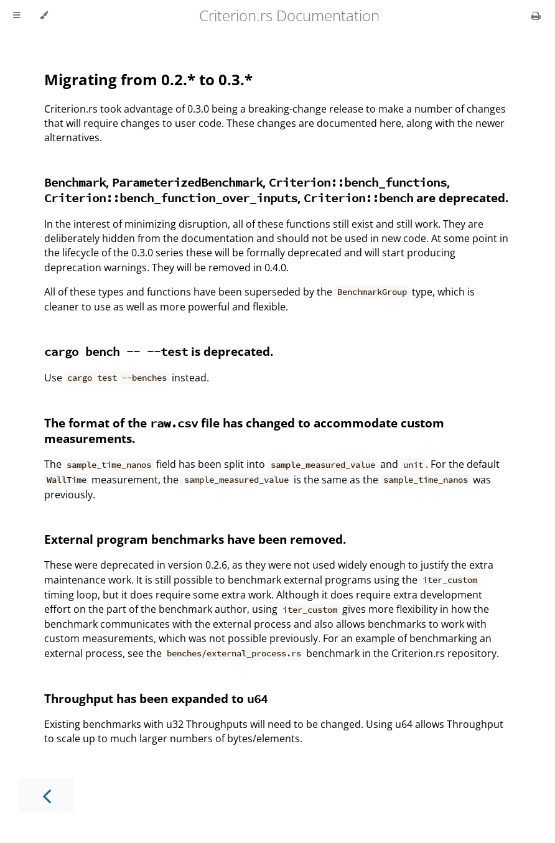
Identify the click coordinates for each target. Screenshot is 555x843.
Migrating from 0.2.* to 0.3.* (148, 79)
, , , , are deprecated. (276, 189)
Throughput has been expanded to (156, 698)
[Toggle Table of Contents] (16, 15)
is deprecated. (158, 351)
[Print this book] (536, 15)
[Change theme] (44, 15)
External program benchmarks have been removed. (195, 539)
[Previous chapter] (47, 795)
